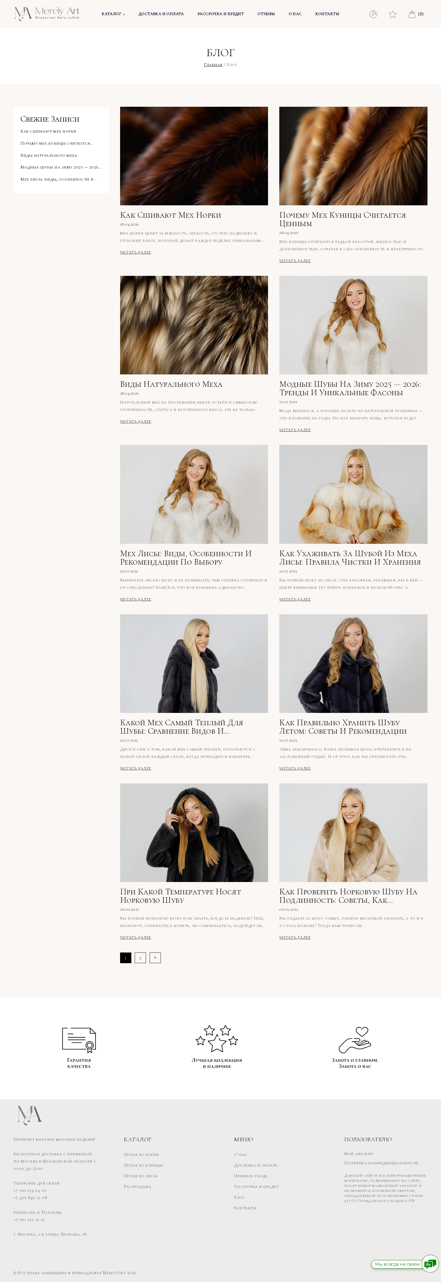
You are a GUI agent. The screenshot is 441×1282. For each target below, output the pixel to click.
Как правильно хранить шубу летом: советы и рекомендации (343, 727)
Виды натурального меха (171, 384)
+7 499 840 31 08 (30, 1198)
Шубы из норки (141, 1154)
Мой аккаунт (359, 1153)
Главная (213, 64)
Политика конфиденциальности (381, 1163)
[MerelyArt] (46, 14)
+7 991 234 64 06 (30, 1190)
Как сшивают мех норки (170, 215)
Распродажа (137, 1186)
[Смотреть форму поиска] (373, 14)
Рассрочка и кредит (220, 14)
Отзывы (266, 14)
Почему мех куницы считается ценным (342, 219)
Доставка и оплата (161, 14)
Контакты (327, 14)
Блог (239, 1197)
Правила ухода (251, 1176)
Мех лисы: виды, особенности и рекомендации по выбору (186, 557)
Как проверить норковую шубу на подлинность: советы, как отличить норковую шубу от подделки (348, 896)
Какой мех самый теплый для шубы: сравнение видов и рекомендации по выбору (181, 727)
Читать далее (136, 252)
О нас (295, 14)
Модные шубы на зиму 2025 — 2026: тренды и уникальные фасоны (350, 388)
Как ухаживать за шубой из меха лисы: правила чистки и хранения (350, 557)
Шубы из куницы (143, 1165)
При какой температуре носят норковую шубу (180, 896)
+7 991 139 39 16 (29, 1219)
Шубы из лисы (140, 1176)
